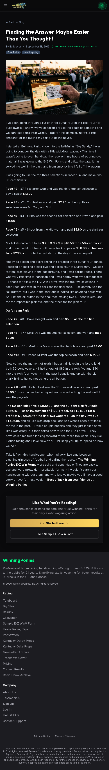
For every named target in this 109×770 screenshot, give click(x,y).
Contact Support (14, 721)
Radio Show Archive (17, 675)
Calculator (10, 618)
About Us (9, 692)
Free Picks (13, 52)
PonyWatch (11, 635)
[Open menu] (5, 5)
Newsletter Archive (16, 652)
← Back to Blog (15, 22)
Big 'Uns (8, 606)
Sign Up (8, 704)
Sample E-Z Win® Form (19, 623)
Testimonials (11, 698)
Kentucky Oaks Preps (17, 646)
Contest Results (13, 669)
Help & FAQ (11, 715)
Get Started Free (54, 523)
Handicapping (31, 52)
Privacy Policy (42, 736)
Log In (7, 709)
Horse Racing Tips (15, 629)
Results (8, 612)
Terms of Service (65, 736)
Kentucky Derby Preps (18, 640)
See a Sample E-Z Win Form (54, 534)
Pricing (7, 663)
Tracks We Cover (15, 658)
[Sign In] (102, 5)
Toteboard (10, 600)
